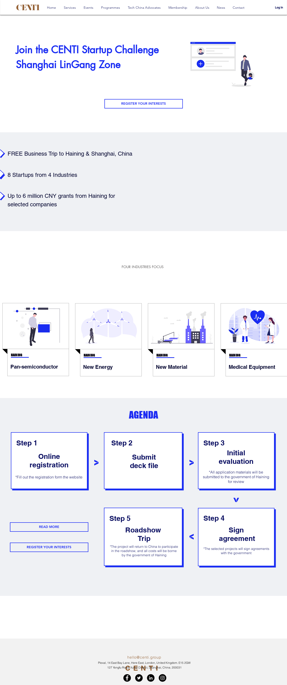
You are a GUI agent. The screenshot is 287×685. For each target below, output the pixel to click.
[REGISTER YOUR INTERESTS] (143, 103)
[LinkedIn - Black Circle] (150, 678)
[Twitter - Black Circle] (139, 678)
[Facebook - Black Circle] (127, 678)
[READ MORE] (49, 527)
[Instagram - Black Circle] (162, 678)
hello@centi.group (144, 657)
